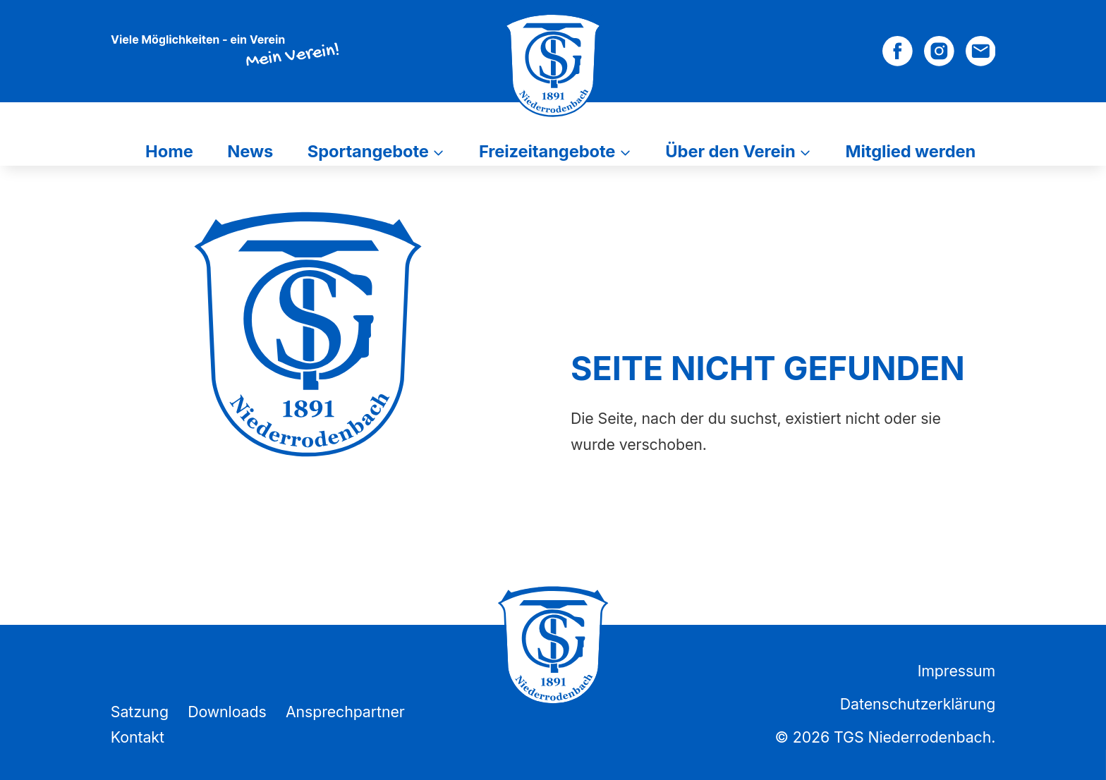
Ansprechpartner (345, 711)
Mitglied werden (911, 151)
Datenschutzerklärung (917, 704)
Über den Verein (730, 151)
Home (169, 151)
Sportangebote (368, 151)
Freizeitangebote (547, 151)
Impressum (957, 671)
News (250, 151)
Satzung (140, 711)
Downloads (227, 711)
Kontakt (137, 737)
